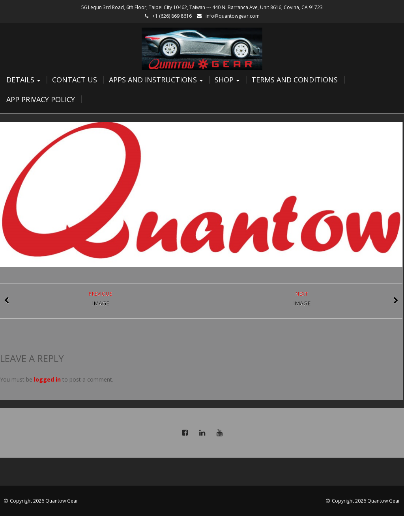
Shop (227, 79)
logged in (47, 379)
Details (23, 79)
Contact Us (74, 79)
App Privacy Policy (40, 99)
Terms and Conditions (294, 79)
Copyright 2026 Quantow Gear (44, 500)
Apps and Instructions (156, 79)
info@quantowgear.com (233, 16)
